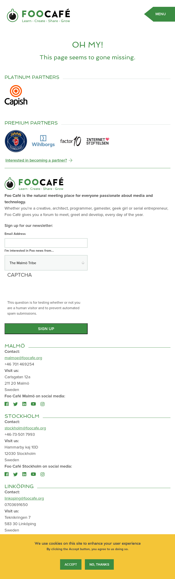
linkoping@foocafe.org (24, 498)
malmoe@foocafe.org (23, 358)
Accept (71, 568)
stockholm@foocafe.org (25, 428)
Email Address (15, 233)
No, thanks (99, 568)
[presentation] (41, 291)
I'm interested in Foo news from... (29, 250)
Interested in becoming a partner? (36, 160)
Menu (160, 14)
